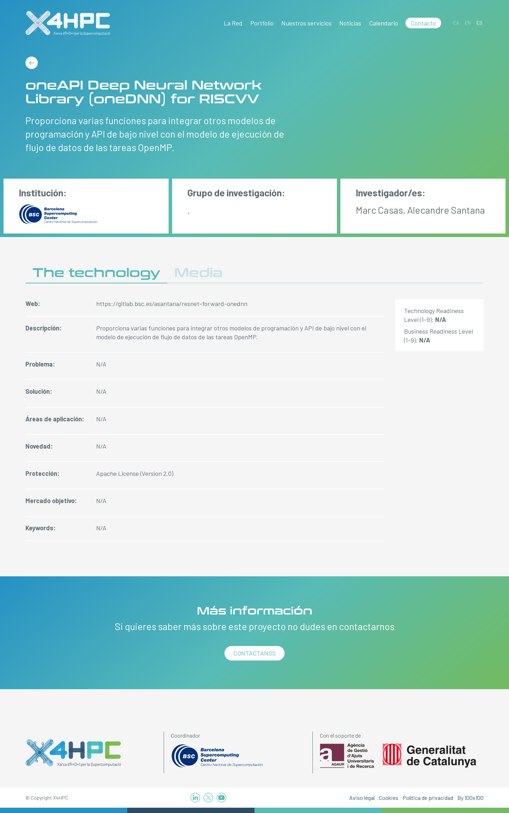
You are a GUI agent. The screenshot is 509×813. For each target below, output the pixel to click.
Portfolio (262, 23)
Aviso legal (362, 797)
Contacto (423, 23)
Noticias (350, 23)
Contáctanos (254, 653)
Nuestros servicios (306, 23)
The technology (96, 273)
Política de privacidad (428, 797)
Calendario (383, 23)
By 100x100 (470, 797)
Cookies (388, 797)
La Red (233, 23)
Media (198, 273)
